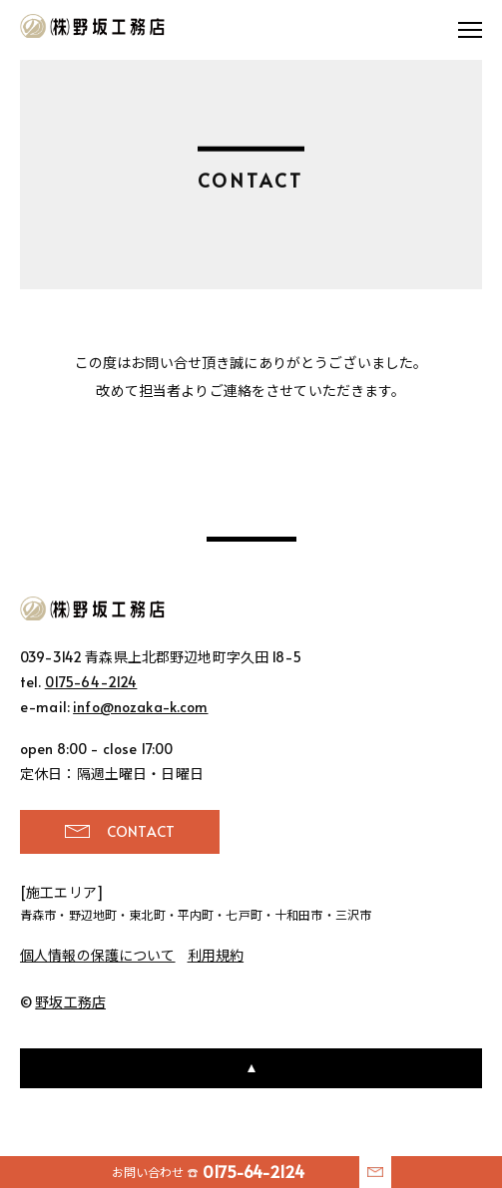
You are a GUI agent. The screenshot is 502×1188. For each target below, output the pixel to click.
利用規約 (216, 955)
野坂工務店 (93, 26)
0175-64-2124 (91, 681)
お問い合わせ (208, 1171)
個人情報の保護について (98, 955)
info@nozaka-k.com (140, 706)
